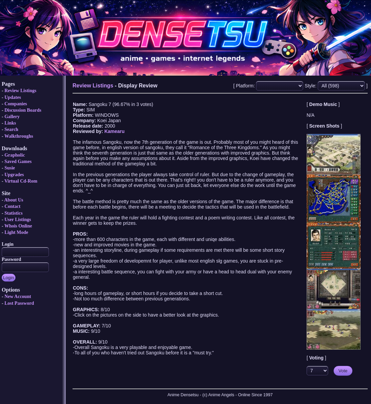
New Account (17, 296)
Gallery (12, 116)
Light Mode (16, 232)
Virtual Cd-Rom (20, 181)
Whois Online (18, 225)
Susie (9, 167)
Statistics (13, 213)
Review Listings (20, 90)
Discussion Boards (22, 110)
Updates (12, 97)
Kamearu (114, 131)
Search (11, 129)
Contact (12, 206)
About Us (13, 200)
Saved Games (18, 161)
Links (10, 123)
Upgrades (14, 174)
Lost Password (19, 303)
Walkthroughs (18, 136)
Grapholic (14, 155)
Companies (15, 103)
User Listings (17, 219)
